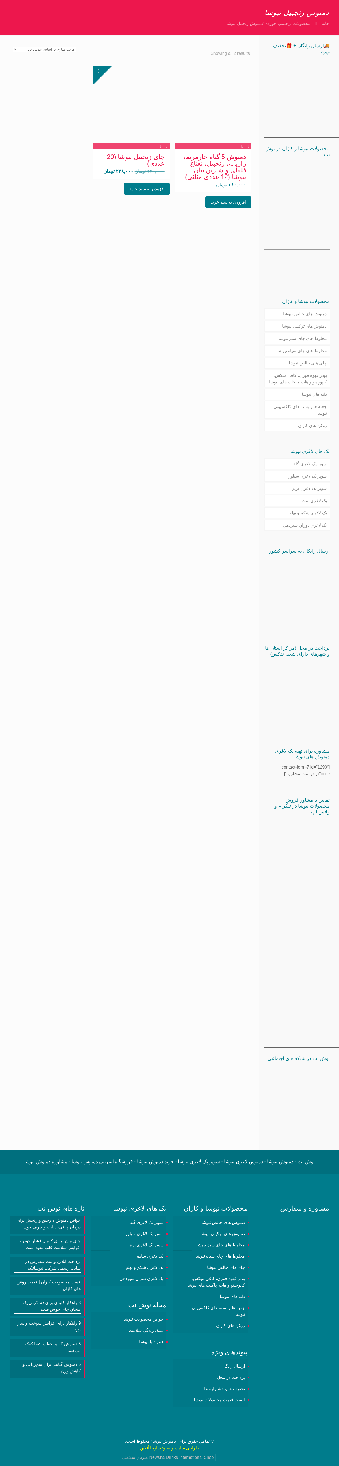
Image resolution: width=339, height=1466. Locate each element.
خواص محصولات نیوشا (143, 1319)
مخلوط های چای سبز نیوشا (303, 338)
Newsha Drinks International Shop (181, 1457)
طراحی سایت (187, 1448)
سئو (166, 1448)
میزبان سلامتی (135, 1457)
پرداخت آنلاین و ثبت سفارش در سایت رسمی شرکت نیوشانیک (53, 1264)
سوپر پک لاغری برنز (309, 488)
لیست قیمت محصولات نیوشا (219, 1400)
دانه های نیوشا (314, 394)
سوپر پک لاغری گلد (310, 463)
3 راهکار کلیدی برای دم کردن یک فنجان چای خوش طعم (52, 1306)
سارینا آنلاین (150, 1448)
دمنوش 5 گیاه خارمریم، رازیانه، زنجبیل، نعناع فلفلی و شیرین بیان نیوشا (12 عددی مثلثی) (214, 166)
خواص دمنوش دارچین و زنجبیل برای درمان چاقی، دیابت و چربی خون (49, 1223)
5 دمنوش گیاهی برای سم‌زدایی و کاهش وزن (52, 1367)
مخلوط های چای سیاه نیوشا (302, 350)
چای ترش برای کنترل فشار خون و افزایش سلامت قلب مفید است (50, 1244)
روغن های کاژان (312, 425)
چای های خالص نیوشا (308, 363)
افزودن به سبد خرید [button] (228, 202)
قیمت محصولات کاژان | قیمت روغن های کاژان (49, 1285)
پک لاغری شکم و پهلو (308, 513)
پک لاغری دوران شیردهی (305, 525)
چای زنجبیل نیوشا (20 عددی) (136, 160)
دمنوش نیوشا (164, 1441)
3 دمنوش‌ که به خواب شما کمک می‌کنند (53, 1347)
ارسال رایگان (233, 1366)
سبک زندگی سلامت (146, 1330)
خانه (325, 23)
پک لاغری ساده (314, 500)
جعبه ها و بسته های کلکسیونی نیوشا (300, 410)
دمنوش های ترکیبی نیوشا (304, 326)
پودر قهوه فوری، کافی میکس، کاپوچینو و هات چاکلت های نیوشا (298, 378)
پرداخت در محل (231, 1377)
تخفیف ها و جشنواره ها (224, 1388)
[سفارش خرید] (44, 49)
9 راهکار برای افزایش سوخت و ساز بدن (49, 1326)
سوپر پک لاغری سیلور (308, 476)
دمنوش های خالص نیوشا (305, 314)
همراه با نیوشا (151, 1341)
